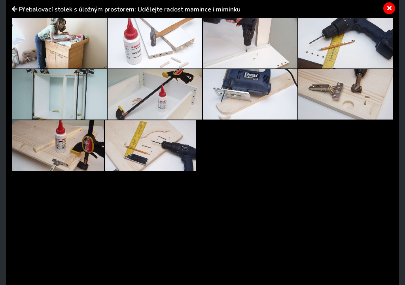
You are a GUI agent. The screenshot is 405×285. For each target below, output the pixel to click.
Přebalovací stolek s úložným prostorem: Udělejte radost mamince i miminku (129, 9)
